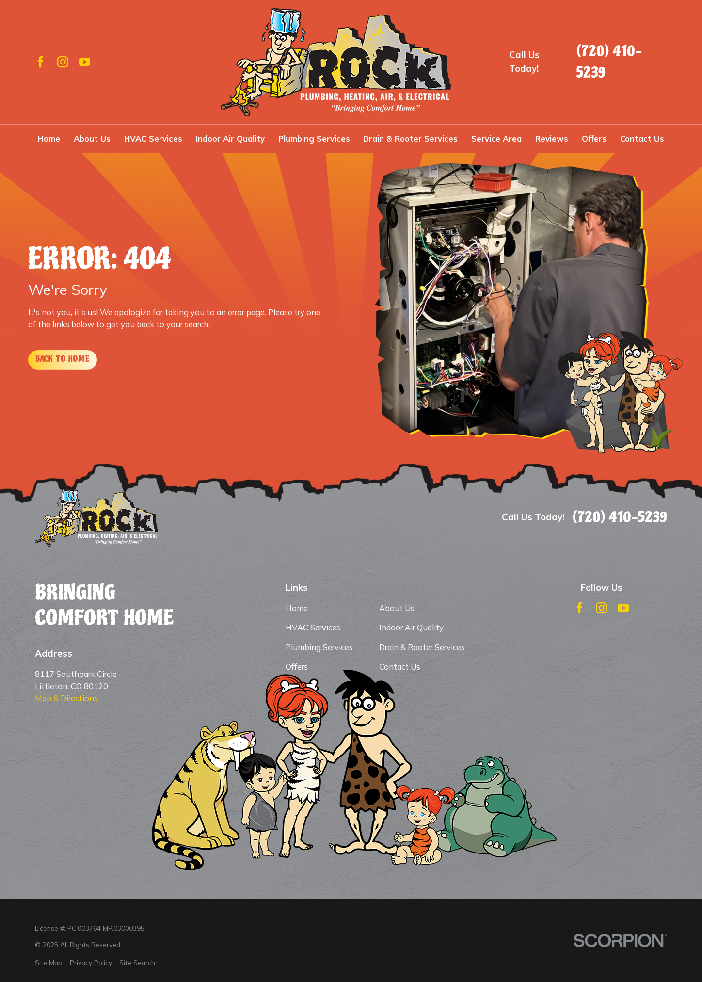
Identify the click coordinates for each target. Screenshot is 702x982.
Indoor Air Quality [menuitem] (230, 138)
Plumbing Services (319, 647)
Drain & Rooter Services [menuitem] (410, 138)
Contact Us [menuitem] (642, 138)
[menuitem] (48, 963)
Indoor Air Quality (411, 627)
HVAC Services (313, 627)
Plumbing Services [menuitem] (314, 138)
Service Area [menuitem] (496, 138)
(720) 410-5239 (609, 62)
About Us (397, 608)
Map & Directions (66, 698)
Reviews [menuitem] (551, 138)
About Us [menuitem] (92, 138)
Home (297, 608)
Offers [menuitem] (594, 138)
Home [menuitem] (49, 138)
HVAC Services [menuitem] (153, 138)
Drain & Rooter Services (422, 647)
